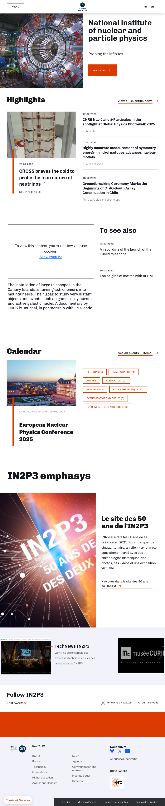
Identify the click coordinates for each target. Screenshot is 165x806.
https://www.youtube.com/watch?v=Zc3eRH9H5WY (128, 249)
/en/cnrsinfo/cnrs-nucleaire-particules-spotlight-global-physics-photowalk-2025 (120, 124)
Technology (39, 766)
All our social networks (123, 758)
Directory (77, 781)
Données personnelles (116, 802)
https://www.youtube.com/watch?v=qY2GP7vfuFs (128, 273)
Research (37, 761)
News (75, 756)
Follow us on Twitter (119, 702)
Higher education (42, 777)
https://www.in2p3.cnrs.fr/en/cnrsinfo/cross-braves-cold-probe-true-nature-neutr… (41, 153)
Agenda (77, 761)
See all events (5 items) (135, 353)
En (152, 6)
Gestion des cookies (146, 802)
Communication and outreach (84, 768)
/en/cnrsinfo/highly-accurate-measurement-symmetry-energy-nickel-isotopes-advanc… (120, 153)
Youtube (127, 751)
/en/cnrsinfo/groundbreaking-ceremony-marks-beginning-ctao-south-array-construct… (120, 189)
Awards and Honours (44, 782)
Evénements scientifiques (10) (107, 406)
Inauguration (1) (123, 371)
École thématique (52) (128, 389)
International (39, 772)
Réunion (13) (94, 371)
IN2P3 (36, 756)
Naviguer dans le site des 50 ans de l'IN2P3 (124, 583)
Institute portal (81, 775)
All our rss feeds (148, 702)
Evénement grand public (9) (105, 398)
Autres (91, 380)
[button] (17, 800)
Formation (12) (116, 380)
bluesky (112, 751)
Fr (145, 6)
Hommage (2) (95, 389)
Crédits (66, 802)
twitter (120, 751)
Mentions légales (87, 802)
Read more (99, 70)
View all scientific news (135, 101)
